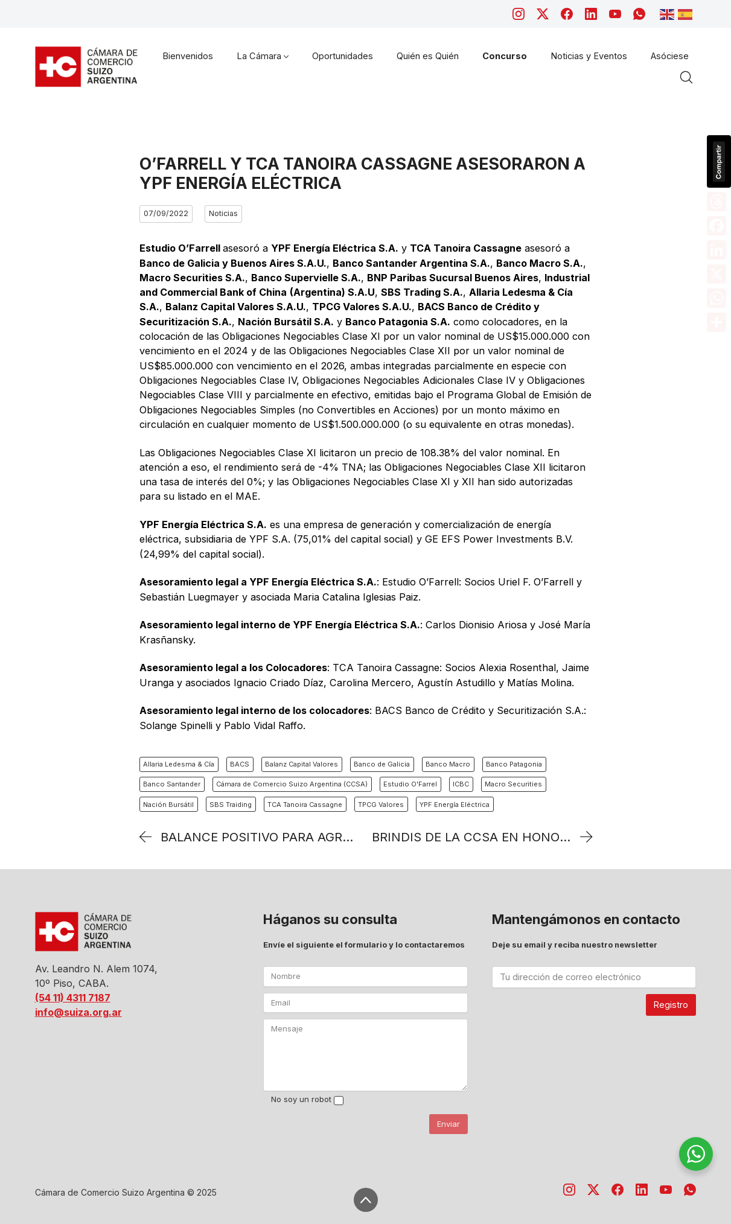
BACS (239, 764)
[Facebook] (567, 14)
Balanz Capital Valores (301, 764)
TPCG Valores (381, 804)
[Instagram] (518, 14)
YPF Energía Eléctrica (455, 804)
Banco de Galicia (382, 764)
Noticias (223, 213)
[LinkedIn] (591, 14)
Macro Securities (513, 784)
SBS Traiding (230, 804)
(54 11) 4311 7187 (72, 998)
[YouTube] (615, 14)
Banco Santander (171, 784)
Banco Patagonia (514, 764)
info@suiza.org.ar (78, 1012)
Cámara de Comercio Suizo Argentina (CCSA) (292, 784)
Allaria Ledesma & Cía (178, 764)
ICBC (461, 784)
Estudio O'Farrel (410, 784)
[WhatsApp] (639, 14)
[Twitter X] (543, 14)
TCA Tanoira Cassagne (304, 804)
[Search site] (686, 77)
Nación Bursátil (168, 804)
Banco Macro (448, 764)
